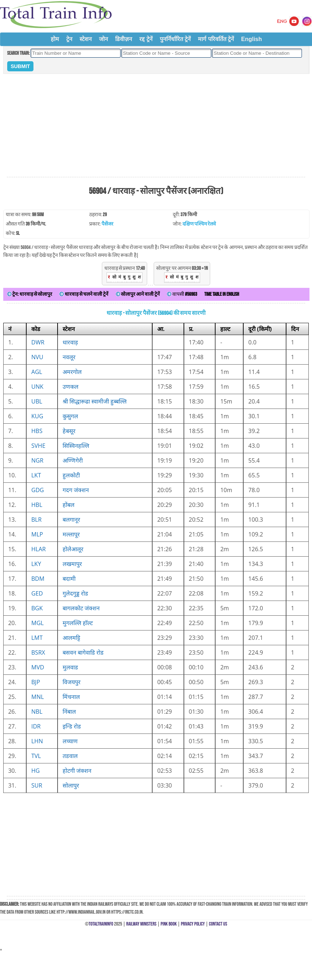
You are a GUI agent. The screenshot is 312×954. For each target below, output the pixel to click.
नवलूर (69, 357)
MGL (37, 623)
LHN (37, 741)
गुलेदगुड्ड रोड (75, 593)
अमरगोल (72, 372)
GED (37, 593)
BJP (35, 682)
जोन (103, 39)
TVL (36, 756)
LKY (36, 564)
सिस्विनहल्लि (76, 446)
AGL (36, 372)
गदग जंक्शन (76, 490)
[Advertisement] (156, 125)
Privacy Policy (193, 924)
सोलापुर (71, 785)
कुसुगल (70, 416)
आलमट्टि (71, 638)
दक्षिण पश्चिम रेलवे (199, 224)
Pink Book (168, 924)
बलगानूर (71, 519)
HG (35, 771)
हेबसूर (69, 431)
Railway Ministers (141, 924)
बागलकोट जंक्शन (81, 608)
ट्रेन (69, 39)
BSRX (38, 652)
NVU (37, 357)
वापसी (182, 294)
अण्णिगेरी (73, 460)
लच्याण (70, 741)
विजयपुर (72, 682)
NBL (36, 712)
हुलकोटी (71, 475)
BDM (37, 579)
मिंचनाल (71, 697)
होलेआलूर (73, 549)
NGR (37, 460)
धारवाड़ (70, 342)
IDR (36, 726)
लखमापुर (72, 564)
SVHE (38, 446)
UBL (36, 401)
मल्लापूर (71, 534)
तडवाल (70, 756)
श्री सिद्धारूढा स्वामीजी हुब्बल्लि (95, 401)
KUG (37, 416)
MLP (37, 534)
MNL (37, 697)
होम (55, 39)
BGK (37, 608)
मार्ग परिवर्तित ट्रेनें (216, 39)
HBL (36, 505)
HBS (36, 431)
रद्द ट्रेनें (145, 39)
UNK (37, 387)
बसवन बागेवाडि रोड (83, 652)
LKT (36, 475)
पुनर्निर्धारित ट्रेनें (175, 39)
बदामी (69, 579)
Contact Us (218, 924)
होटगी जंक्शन (77, 771)
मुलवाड (70, 667)
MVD (37, 667)
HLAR (38, 549)
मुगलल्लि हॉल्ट (78, 623)
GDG (37, 490)
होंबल (68, 505)
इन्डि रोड (72, 726)
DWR (37, 342)
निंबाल (69, 712)
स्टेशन (86, 39)
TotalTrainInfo (101, 924)
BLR (36, 519)
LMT (37, 638)
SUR (36, 785)
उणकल (70, 387)
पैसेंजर (107, 224)
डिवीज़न (123, 39)
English (251, 39)
